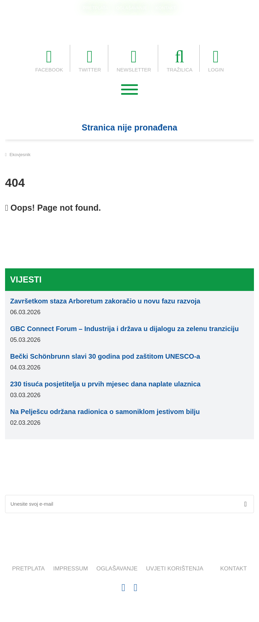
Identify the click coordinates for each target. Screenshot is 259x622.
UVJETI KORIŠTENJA (174, 568)
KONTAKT (165, 7)
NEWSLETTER (134, 60)
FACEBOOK (49, 60)
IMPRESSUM (70, 568)
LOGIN (216, 60)
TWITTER (90, 60)
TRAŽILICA (180, 60)
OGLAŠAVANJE (131, 7)
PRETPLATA (95, 7)
